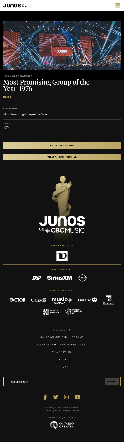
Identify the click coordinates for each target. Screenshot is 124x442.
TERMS (62, 359)
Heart (7, 97)
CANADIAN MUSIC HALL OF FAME (61, 336)
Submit (112, 381)
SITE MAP (62, 366)
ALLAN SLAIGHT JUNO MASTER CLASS (62, 344)
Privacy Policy (62, 351)
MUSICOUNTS (62, 329)
